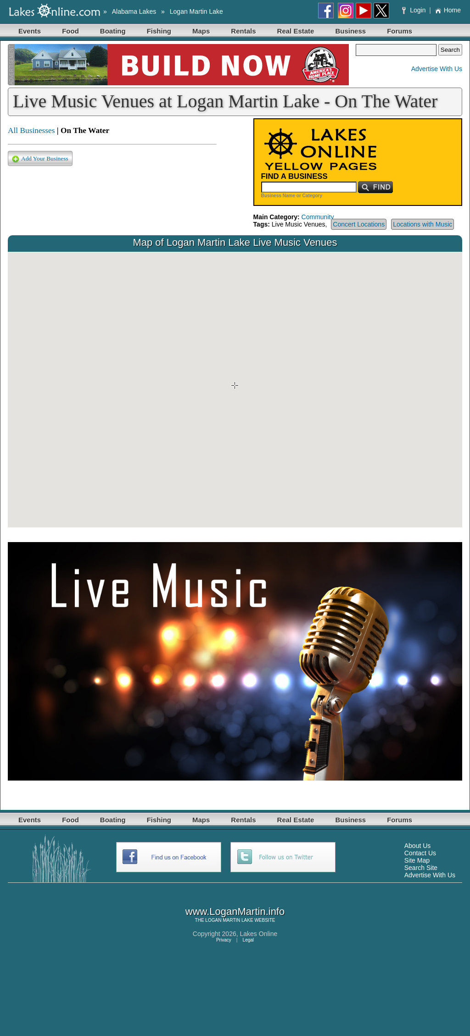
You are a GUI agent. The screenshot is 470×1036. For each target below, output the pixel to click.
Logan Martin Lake (196, 11)
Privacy (223, 939)
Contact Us (420, 853)
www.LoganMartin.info (235, 911)
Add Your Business (40, 159)
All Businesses (31, 130)
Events (29, 31)
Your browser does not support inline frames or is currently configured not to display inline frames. (235, 389)
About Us (417, 845)
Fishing (159, 31)
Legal (248, 939)
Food (70, 31)
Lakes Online (259, 933)
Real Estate (295, 31)
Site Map (417, 860)
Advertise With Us (436, 68)
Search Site (420, 867)
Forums (399, 31)
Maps (201, 31)
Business (350, 31)
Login (414, 10)
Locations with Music (422, 224)
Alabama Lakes (134, 11)
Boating (113, 31)
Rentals (243, 31)
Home (448, 10)
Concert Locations (359, 224)
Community (318, 217)
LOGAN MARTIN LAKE (229, 920)
